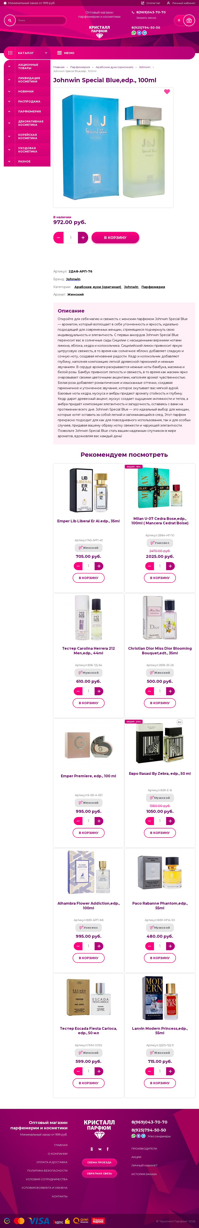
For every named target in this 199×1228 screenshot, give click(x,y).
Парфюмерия (29, 111)
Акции (136, 1157)
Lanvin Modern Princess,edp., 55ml (160, 1030)
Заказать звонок (146, 17)
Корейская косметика (27, 136)
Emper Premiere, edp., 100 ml (88, 776)
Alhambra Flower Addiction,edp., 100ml (89, 905)
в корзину (115, 238)
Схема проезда (99, 1162)
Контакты (60, 1196)
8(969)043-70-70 (151, 12)
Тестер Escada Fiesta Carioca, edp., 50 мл (88, 1030)
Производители (144, 1148)
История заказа (144, 1174)
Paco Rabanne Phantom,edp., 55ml (160, 905)
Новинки (26, 91)
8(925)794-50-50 (145, 27)
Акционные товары (28, 66)
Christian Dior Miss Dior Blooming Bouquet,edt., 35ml (160, 650)
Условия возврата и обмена (45, 1187)
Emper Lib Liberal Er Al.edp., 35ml (88, 521)
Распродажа (29, 101)
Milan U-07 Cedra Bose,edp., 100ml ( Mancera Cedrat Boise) (160, 521)
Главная (58, 67)
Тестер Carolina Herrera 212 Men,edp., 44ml (88, 650)
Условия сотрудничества (47, 1179)
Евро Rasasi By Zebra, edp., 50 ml (160, 773)
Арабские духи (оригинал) (114, 67)
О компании (58, 1153)
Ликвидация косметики (29, 79)
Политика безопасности (47, 1170)
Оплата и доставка (52, 1162)
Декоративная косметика (30, 123)
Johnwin (144, 67)
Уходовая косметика (27, 149)
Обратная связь (99, 1173)
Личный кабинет (144, 1165)
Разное (24, 161)
